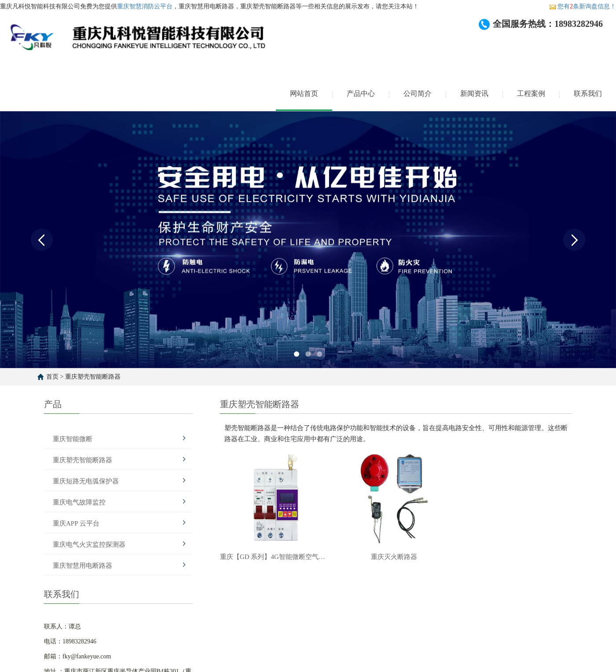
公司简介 (417, 93)
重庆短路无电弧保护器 (86, 481)
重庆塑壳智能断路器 (93, 376)
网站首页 (304, 93)
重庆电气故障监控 (79, 502)
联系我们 (588, 93)
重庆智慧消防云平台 (144, 6)
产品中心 (361, 93)
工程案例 (531, 93)
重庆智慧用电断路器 (82, 565)
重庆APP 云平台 (76, 523)
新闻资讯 (474, 93)
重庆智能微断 (72, 438)
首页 (52, 376)
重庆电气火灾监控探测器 (89, 544)
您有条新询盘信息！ (582, 6)
